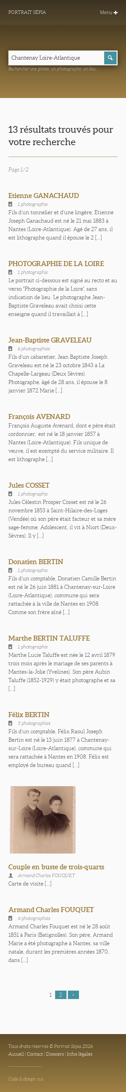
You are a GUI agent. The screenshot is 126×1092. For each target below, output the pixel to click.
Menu (109, 12)
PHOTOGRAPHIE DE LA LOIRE (56, 263)
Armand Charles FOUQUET (51, 909)
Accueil (16, 1054)
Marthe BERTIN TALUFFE (49, 638)
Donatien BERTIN (35, 562)
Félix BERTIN (28, 714)
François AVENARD (39, 416)
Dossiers (55, 1054)
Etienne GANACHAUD (43, 195)
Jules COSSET (29, 485)
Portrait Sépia (27, 12)
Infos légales (79, 1054)
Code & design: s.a (25, 1079)
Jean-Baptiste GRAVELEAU (50, 340)
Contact (35, 1054)
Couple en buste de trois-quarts (56, 867)
